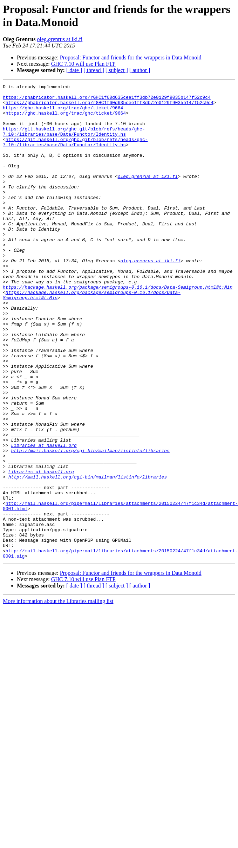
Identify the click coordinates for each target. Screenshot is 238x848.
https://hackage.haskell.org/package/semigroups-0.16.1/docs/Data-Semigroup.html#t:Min (117, 328)
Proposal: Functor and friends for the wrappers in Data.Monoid (131, 57)
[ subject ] (117, 70)
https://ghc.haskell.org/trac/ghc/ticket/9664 (63, 113)
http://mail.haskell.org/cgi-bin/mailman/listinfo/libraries (90, 524)
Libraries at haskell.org (43, 518)
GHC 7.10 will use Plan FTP (83, 64)
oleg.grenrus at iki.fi (59, 39)
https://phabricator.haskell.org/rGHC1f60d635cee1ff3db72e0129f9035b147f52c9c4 (107, 100)
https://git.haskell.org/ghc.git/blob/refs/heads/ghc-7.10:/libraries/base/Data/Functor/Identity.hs (74, 141)
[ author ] (139, 70)
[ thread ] (93, 70)
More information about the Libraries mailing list (58, 696)
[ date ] (74, 70)
